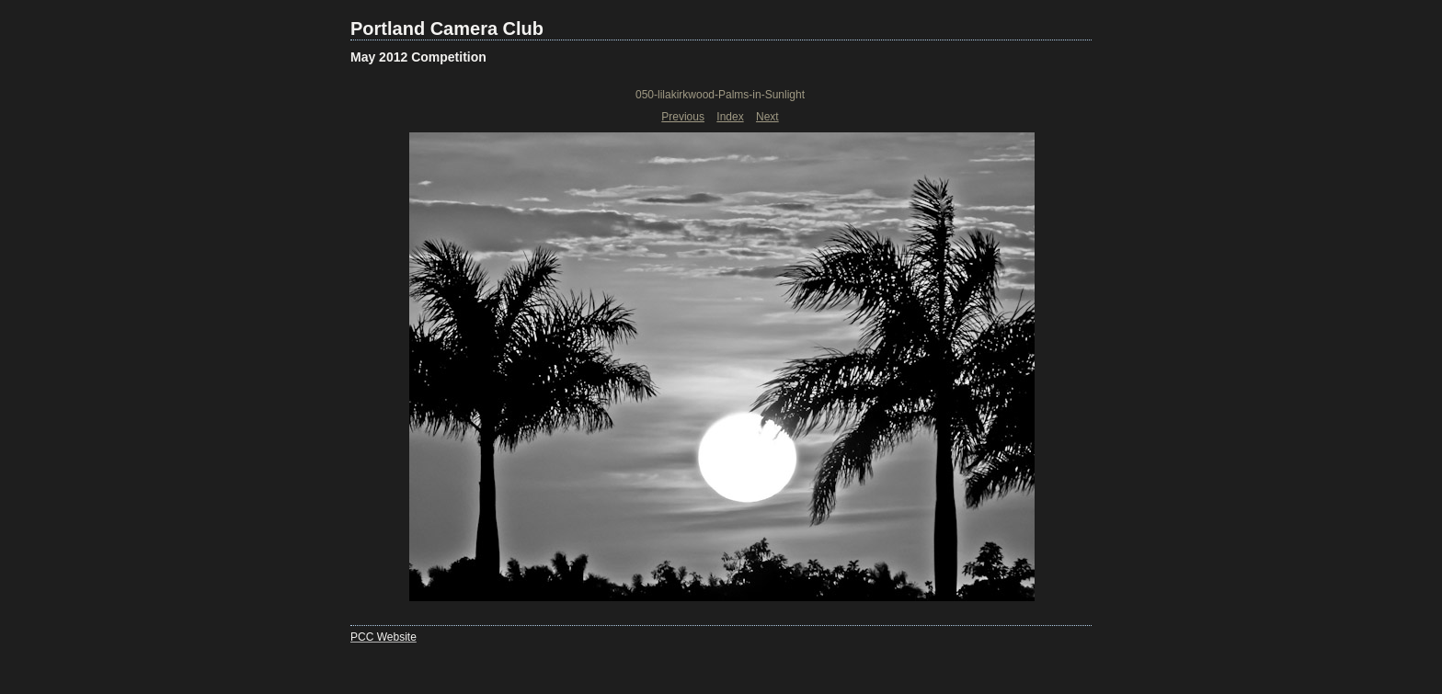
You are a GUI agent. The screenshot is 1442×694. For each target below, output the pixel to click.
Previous (682, 116)
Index (729, 116)
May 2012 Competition (418, 57)
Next (767, 116)
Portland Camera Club (447, 28)
